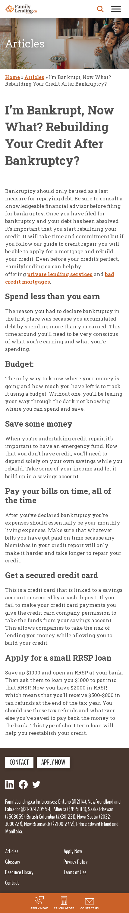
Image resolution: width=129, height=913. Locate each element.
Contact (19, 762)
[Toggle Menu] (116, 9)
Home (12, 77)
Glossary (12, 861)
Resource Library (19, 872)
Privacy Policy (76, 861)
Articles (34, 77)
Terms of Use (75, 872)
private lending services (60, 274)
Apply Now (53, 762)
